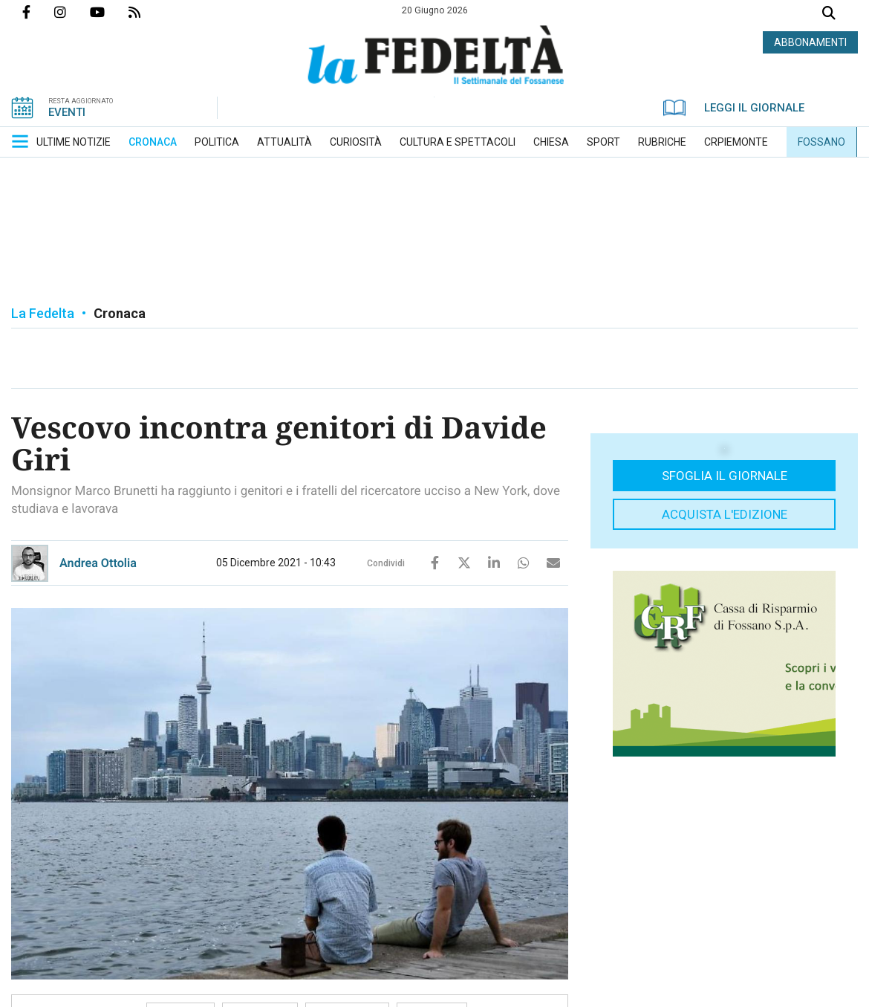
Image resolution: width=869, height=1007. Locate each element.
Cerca (829, 14)
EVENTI (66, 112)
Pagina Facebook (38, 12)
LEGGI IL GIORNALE (733, 108)
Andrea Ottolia (98, 563)
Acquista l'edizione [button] (724, 514)
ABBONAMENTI (810, 42)
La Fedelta (42, 313)
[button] (20, 141)
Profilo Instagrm (72, 12)
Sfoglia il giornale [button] (724, 475)
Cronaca (120, 313)
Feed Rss (146, 12)
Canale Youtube (109, 12)
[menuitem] (73, 142)
